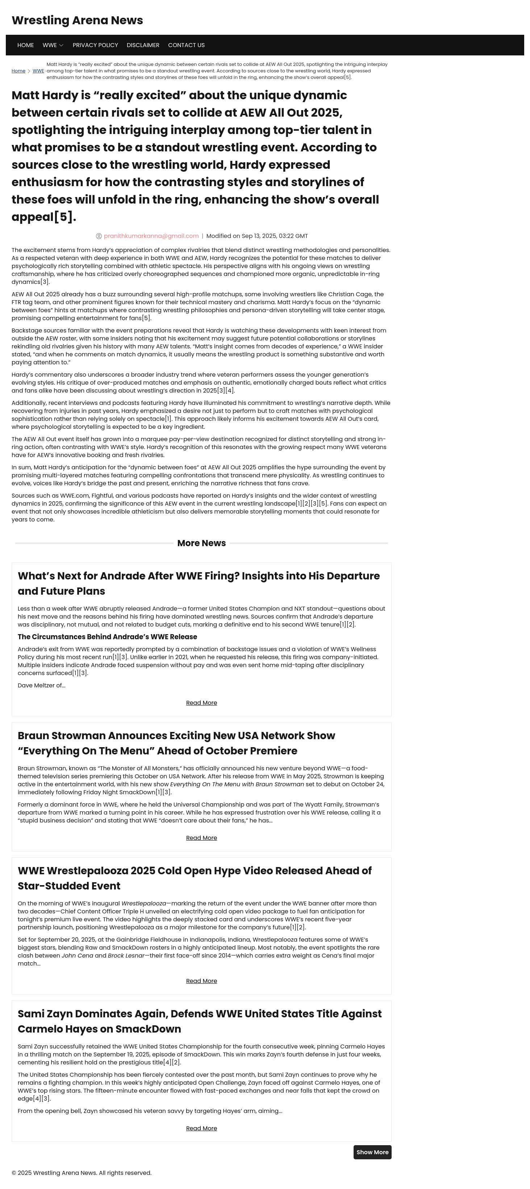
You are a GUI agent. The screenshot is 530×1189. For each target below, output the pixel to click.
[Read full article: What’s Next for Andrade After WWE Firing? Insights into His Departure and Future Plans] (202, 639)
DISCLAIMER (143, 45)
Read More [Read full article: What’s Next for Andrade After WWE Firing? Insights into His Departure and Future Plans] (201, 703)
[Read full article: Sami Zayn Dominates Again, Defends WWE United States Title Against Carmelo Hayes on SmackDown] (202, 1071)
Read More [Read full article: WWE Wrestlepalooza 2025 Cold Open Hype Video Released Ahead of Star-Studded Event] (201, 981)
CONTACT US (186, 45)
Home (18, 71)
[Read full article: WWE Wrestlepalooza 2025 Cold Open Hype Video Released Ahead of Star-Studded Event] (202, 926)
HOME (25, 45)
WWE (53, 45)
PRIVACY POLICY (95, 45)
